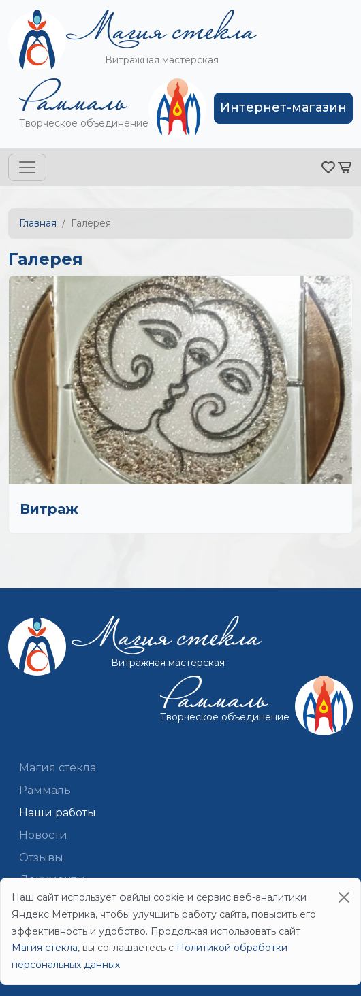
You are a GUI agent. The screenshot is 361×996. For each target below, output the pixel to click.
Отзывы (41, 857)
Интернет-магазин (283, 107)
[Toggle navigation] (27, 167)
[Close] (344, 897)
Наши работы (57, 812)
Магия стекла (57, 767)
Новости (43, 835)
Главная (38, 223)
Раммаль (45, 790)
